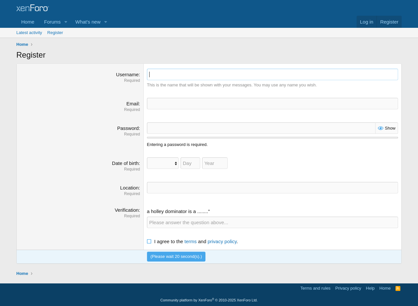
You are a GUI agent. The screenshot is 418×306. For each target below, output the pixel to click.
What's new (88, 22)
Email (132, 103)
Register (55, 32)
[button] (66, 22)
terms (191, 241)
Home (27, 22)
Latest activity (29, 32)
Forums (52, 22)
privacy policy (222, 241)
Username (127, 74)
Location (129, 187)
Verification (126, 210)
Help (370, 288)
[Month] (163, 163)
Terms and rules (315, 288)
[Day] (190, 163)
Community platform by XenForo (209, 300)
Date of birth (125, 163)
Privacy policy (348, 288)
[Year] (215, 163)
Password (128, 128)
